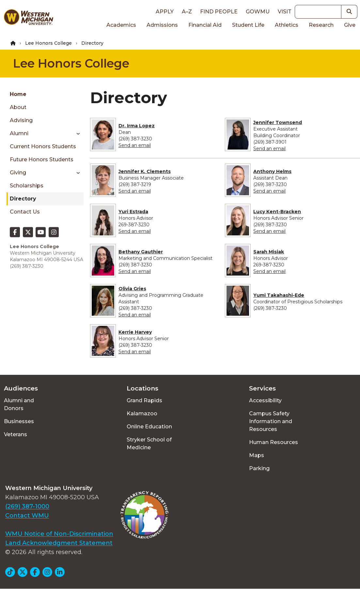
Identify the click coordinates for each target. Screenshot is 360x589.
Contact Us (25, 212)
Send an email (134, 145)
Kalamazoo (142, 413)
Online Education (149, 426)
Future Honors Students (41, 159)
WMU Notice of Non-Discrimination (59, 533)
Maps (256, 455)
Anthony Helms (272, 171)
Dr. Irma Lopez (136, 126)
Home (18, 94)
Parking (259, 468)
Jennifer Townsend (277, 122)
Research (321, 25)
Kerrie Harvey (135, 332)
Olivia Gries (132, 289)
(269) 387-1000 (27, 506)
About (18, 107)
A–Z (187, 11)
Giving (18, 172)
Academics (121, 25)
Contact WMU (27, 515)
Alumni (19, 133)
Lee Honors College (48, 43)
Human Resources (273, 442)
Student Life (248, 25)
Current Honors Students (43, 146)
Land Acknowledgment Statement (59, 543)
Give (349, 25)
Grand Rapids (144, 400)
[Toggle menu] (76, 133)
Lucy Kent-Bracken (277, 212)
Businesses (19, 421)
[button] (349, 12)
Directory (23, 199)
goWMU (258, 11)
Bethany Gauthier (140, 252)
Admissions (162, 25)
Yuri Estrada (133, 212)
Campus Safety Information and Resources (270, 421)
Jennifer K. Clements (144, 171)
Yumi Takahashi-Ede (278, 295)
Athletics (286, 25)
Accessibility (265, 400)
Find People (219, 11)
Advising (21, 120)
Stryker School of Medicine (149, 444)
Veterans (15, 434)
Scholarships (26, 186)
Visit (284, 11)
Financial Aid (205, 25)
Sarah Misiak (268, 252)
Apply (165, 11)
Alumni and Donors (19, 404)
